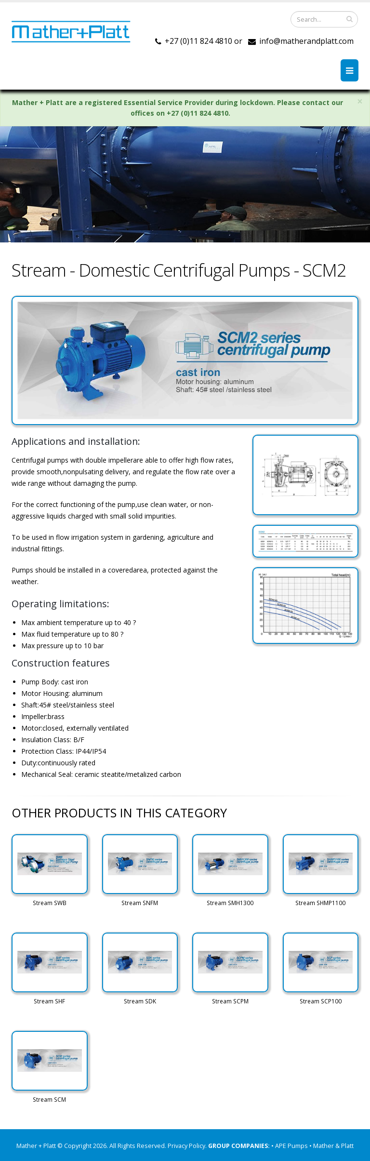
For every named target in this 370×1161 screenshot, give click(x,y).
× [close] (360, 101)
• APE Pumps (290, 1146)
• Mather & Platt (331, 1146)
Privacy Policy (186, 1146)
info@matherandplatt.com (306, 41)
